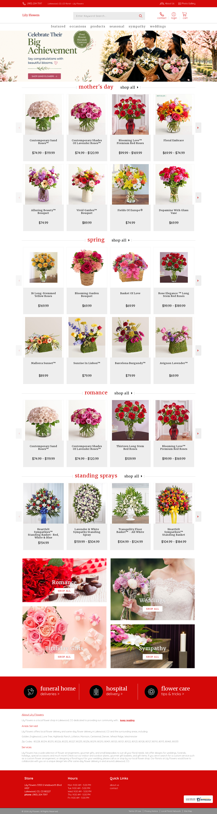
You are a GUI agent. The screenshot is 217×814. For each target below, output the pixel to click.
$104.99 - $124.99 (130, 542)
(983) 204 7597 (34, 3)
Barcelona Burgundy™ (130, 363)
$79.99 (87, 375)
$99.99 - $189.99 (173, 306)
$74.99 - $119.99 (43, 153)
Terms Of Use (135, 811)
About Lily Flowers (33, 714)
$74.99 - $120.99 (87, 153)
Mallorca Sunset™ (43, 363)
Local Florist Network (171, 811)
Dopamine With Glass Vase (173, 212)
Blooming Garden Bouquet (87, 295)
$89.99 (87, 223)
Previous (19, 128)
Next (198, 128)
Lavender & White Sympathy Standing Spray (86, 532)
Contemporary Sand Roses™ (43, 142)
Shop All (127, 87)
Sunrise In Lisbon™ (86, 363)
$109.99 (130, 458)
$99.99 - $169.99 (130, 153)
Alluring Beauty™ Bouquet (43, 212)
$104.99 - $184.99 (173, 542)
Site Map (188, 811)
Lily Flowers (30, 15)
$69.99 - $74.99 (174, 153)
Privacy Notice (151, 811)
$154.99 (43, 543)
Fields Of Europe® (130, 210)
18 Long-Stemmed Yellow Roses (43, 295)
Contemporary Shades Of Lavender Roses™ (87, 142)
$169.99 (43, 306)
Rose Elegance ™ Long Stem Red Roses (173, 295)
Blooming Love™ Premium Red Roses (130, 142)
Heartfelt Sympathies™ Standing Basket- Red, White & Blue (43, 533)
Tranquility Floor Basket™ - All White (130, 531)
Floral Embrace (174, 140)
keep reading (127, 720)
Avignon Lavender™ (174, 363)
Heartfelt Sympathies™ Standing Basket (173, 532)
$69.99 (174, 223)
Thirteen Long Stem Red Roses (130, 448)
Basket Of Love (130, 293)
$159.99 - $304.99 (87, 542)
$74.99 (43, 223)
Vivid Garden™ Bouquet (87, 212)
